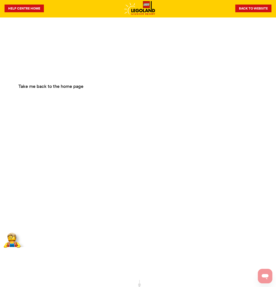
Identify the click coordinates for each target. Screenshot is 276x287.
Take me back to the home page (50, 86)
